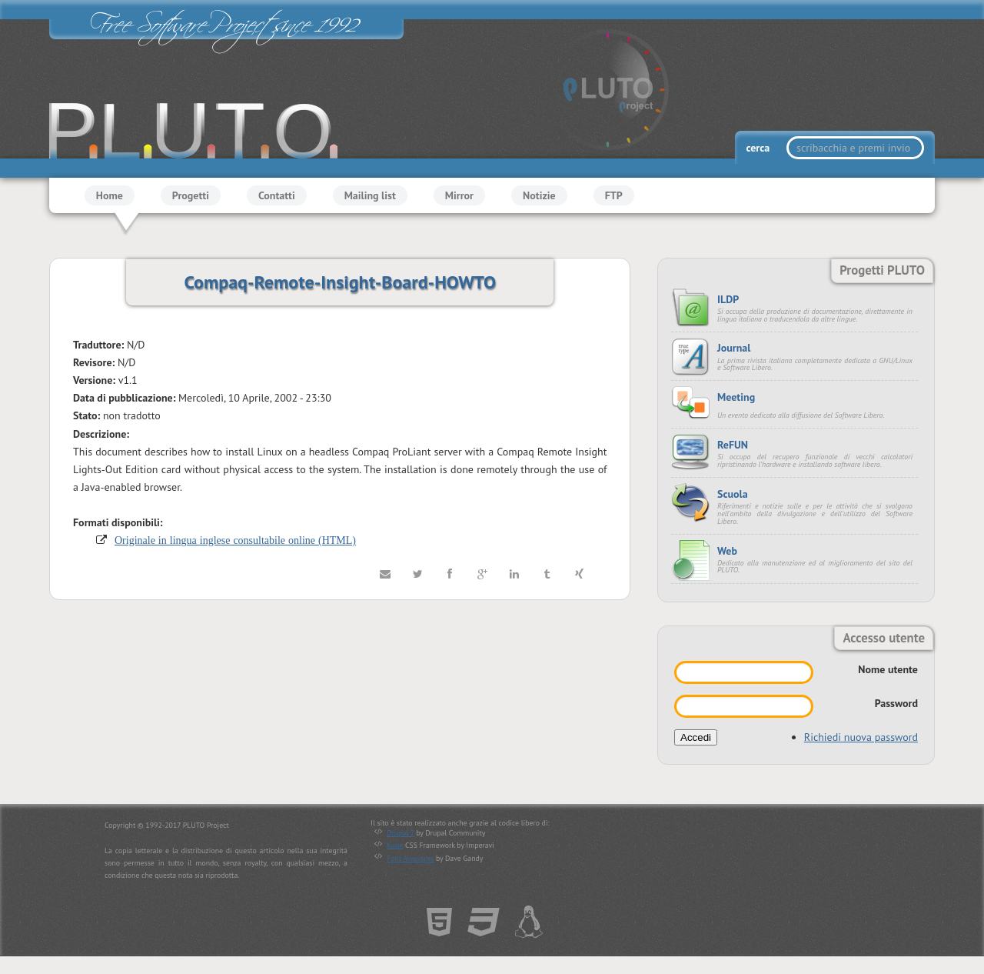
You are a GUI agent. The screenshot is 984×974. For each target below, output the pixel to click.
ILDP (728, 299)
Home (109, 195)
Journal (733, 348)
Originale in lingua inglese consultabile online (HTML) (235, 540)
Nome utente (888, 669)
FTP (614, 195)
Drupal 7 (400, 833)
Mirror (459, 195)
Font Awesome (410, 858)
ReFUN (732, 445)
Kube (395, 845)
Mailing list (370, 195)
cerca (759, 148)
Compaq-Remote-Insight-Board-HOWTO (339, 282)
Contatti (276, 195)
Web (727, 551)
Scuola (732, 494)
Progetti (190, 195)
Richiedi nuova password (861, 737)
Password (896, 703)
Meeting (736, 397)
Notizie (539, 195)
